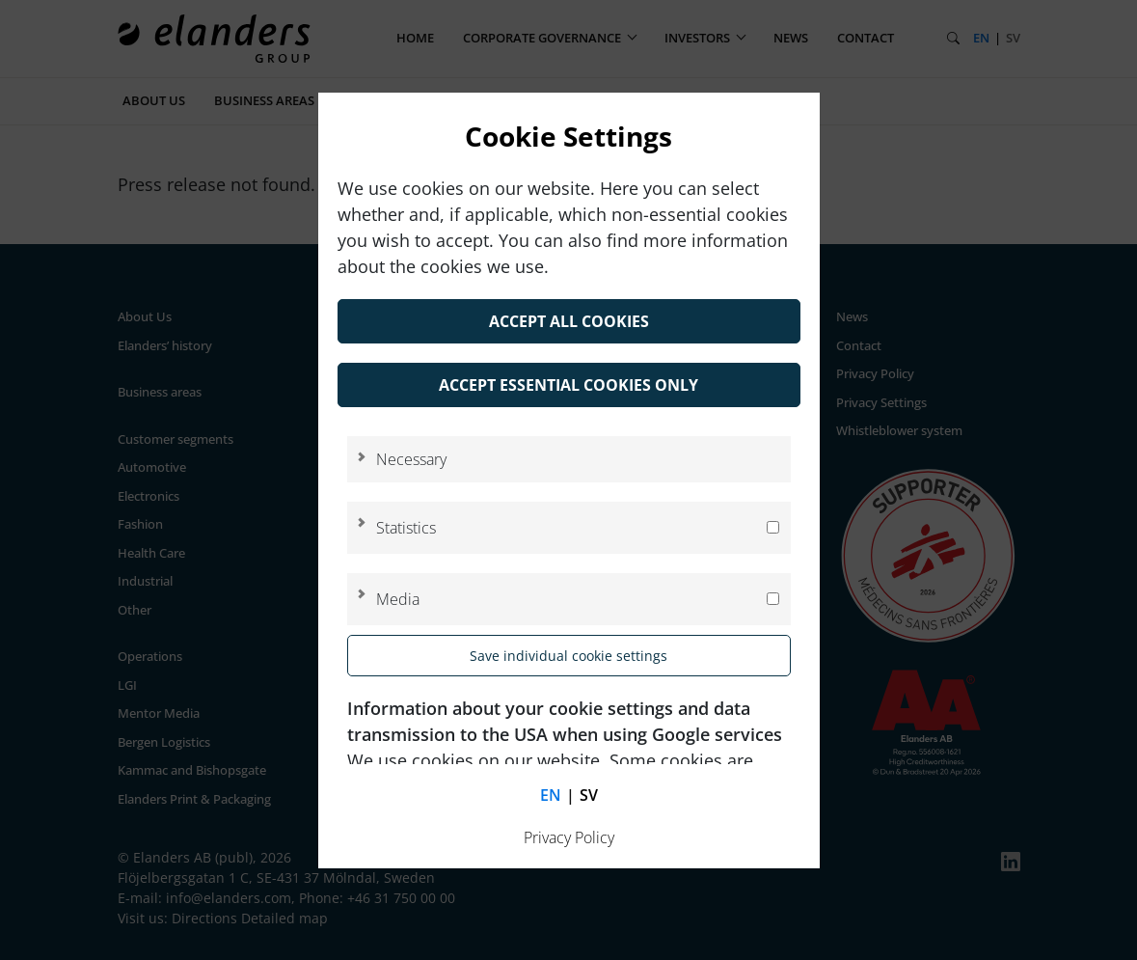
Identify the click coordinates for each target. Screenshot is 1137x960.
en (550, 795)
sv (589, 795)
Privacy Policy (569, 837)
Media (398, 599)
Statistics (406, 527)
